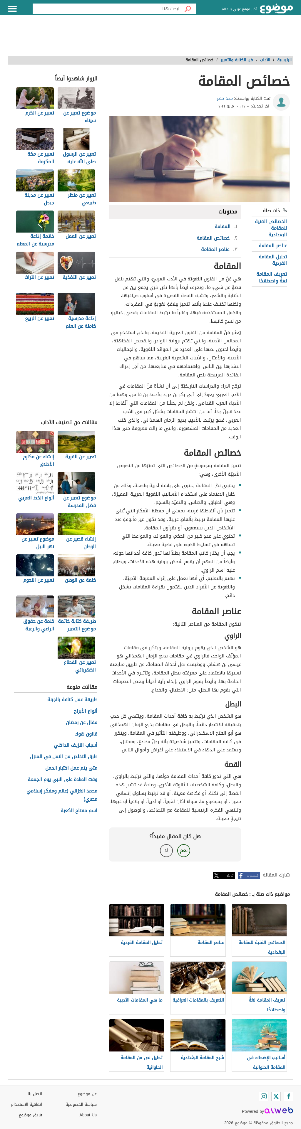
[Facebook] (288, 1096)
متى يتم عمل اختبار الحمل (71, 768)
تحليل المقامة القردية (273, 260)
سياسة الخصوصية (81, 1104)
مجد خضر (225, 98)
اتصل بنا (35, 1094)
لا (166, 850)
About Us (88, 1115)
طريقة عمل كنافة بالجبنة (72, 700)
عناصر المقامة (273, 245)
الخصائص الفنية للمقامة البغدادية (271, 228)
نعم (184, 850)
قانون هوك (85, 734)
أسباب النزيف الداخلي (75, 745)
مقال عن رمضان (81, 723)
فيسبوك (252, 875)
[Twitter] (276, 1096)
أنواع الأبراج (85, 711)
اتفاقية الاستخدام (26, 1104)
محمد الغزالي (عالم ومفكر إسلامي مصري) (61, 795)
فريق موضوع (30, 1115)
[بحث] (188, 9)
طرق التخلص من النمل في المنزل (63, 757)
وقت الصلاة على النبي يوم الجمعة (62, 779)
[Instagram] (263, 1096)
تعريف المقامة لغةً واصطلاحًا (271, 277)
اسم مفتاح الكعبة (79, 811)
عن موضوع (87, 1094)
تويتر (230, 875)
